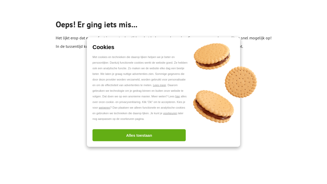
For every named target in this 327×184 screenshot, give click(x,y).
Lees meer (159, 85)
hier (177, 96)
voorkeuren (170, 113)
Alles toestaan (139, 135)
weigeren (104, 107)
